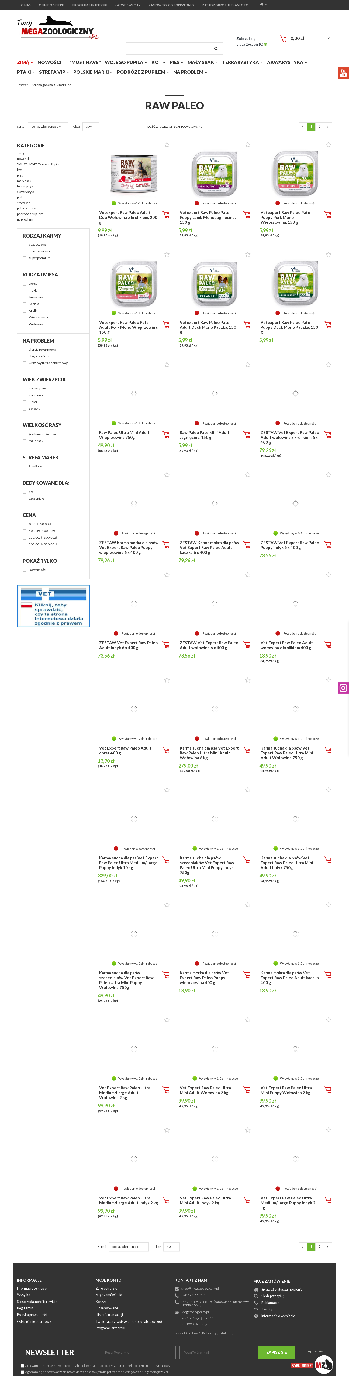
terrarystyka (240, 62)
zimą (23, 62)
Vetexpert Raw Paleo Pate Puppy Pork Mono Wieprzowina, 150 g (285, 217)
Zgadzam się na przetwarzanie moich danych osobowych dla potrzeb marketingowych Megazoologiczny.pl (94, 1372)
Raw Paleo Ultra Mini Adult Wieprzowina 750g (124, 435)
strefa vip (52, 72)
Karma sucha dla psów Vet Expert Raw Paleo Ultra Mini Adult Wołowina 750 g (287, 752)
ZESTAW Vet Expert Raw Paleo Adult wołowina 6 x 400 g (209, 645)
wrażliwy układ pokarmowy (48, 363)
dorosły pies (38, 388)
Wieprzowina (38, 317)
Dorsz (33, 284)
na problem (188, 72)
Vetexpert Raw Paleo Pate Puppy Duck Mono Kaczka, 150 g (289, 327)
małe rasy (36, 441)
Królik (33, 311)
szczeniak (36, 395)
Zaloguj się (245, 38)
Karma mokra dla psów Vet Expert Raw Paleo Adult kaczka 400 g (290, 977)
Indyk (33, 290)
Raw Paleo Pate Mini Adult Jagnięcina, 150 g (204, 435)
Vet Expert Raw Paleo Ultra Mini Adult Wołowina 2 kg (205, 1090)
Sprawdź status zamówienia (282, 1290)
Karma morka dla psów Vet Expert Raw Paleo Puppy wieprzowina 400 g (204, 977)
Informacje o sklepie (32, 1288)
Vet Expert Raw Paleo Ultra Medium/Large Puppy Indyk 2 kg (288, 1202)
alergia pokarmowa (42, 349)
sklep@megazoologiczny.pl (200, 1288)
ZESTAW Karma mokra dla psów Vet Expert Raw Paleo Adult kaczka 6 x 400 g (209, 547)
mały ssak (201, 62)
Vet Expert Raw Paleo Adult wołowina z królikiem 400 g (287, 645)
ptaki (24, 72)
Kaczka (34, 304)
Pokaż (157, 1246)
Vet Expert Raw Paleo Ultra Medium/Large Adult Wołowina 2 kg (124, 1092)
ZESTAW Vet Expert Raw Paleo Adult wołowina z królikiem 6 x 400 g (290, 437)
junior (33, 402)
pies (174, 62)
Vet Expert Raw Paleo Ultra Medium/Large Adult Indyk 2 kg (128, 1200)
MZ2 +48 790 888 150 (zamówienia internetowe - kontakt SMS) (215, 1303)
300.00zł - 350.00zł (43, 544)
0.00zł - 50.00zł (40, 524)
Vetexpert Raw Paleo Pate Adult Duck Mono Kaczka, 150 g (208, 327)
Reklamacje (270, 1303)
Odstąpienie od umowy (34, 1322)
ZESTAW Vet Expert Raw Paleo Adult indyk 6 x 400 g (128, 645)
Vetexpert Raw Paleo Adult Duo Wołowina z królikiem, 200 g (128, 217)
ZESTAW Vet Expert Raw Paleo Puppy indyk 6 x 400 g (290, 545)
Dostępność (37, 570)
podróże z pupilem (141, 72)
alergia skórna (39, 356)
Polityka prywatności (32, 1315)
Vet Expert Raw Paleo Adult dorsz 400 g (125, 750)
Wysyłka (23, 1295)
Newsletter (49, 1352)
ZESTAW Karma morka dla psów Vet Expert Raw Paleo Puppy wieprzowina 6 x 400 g (128, 547)
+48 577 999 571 (193, 1295)
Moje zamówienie (271, 1281)
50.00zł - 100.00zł (42, 531)
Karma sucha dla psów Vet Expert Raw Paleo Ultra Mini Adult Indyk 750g (287, 862)
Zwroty (266, 1309)
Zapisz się (277, 1352)
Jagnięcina (36, 297)
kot (156, 62)
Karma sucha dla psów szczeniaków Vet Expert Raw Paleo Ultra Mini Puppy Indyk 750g (207, 865)
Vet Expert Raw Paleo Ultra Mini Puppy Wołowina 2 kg (286, 1090)
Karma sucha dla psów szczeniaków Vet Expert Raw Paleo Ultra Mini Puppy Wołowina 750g (126, 980)
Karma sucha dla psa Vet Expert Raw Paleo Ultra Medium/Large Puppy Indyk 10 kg (128, 862)
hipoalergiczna (39, 251)
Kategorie (31, 145)
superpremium (40, 258)
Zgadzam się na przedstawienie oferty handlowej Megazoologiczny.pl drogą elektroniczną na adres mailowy (95, 1366)
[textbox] (174, 48)
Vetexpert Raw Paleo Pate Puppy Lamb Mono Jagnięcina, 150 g (208, 217)
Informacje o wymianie (278, 1316)
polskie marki (91, 72)
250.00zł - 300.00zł (43, 538)
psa (31, 492)
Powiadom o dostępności (219, 203)
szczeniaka (37, 498)
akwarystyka (285, 62)
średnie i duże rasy (42, 434)
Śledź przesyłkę (273, 1296)
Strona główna (42, 85)
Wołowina (36, 324)
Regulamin (25, 1308)
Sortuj (102, 1246)
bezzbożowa (38, 244)
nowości (49, 62)
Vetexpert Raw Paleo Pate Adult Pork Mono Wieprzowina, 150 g (128, 327)
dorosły (34, 409)
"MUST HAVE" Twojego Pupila (106, 62)
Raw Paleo (36, 466)
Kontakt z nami (191, 1280)
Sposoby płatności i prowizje (37, 1302)
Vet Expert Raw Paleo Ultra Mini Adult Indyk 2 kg (205, 1200)
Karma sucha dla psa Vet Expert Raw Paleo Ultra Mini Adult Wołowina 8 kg (209, 752)
